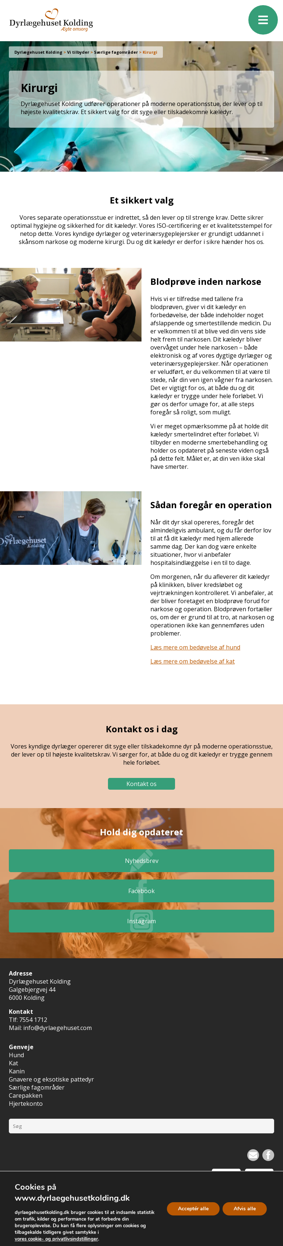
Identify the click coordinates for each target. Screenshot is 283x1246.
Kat (13, 1063)
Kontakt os (141, 784)
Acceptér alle (193, 1208)
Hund (16, 1055)
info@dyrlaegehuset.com (57, 1028)
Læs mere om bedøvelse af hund (195, 647)
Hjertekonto (26, 1104)
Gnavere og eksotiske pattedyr (51, 1079)
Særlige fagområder (36, 1087)
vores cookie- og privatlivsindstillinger (56, 1239)
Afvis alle (245, 1208)
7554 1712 (33, 1020)
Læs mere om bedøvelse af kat (192, 661)
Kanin (17, 1071)
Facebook (141, 891)
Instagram (141, 921)
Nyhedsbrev (141, 861)
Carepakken (25, 1095)
